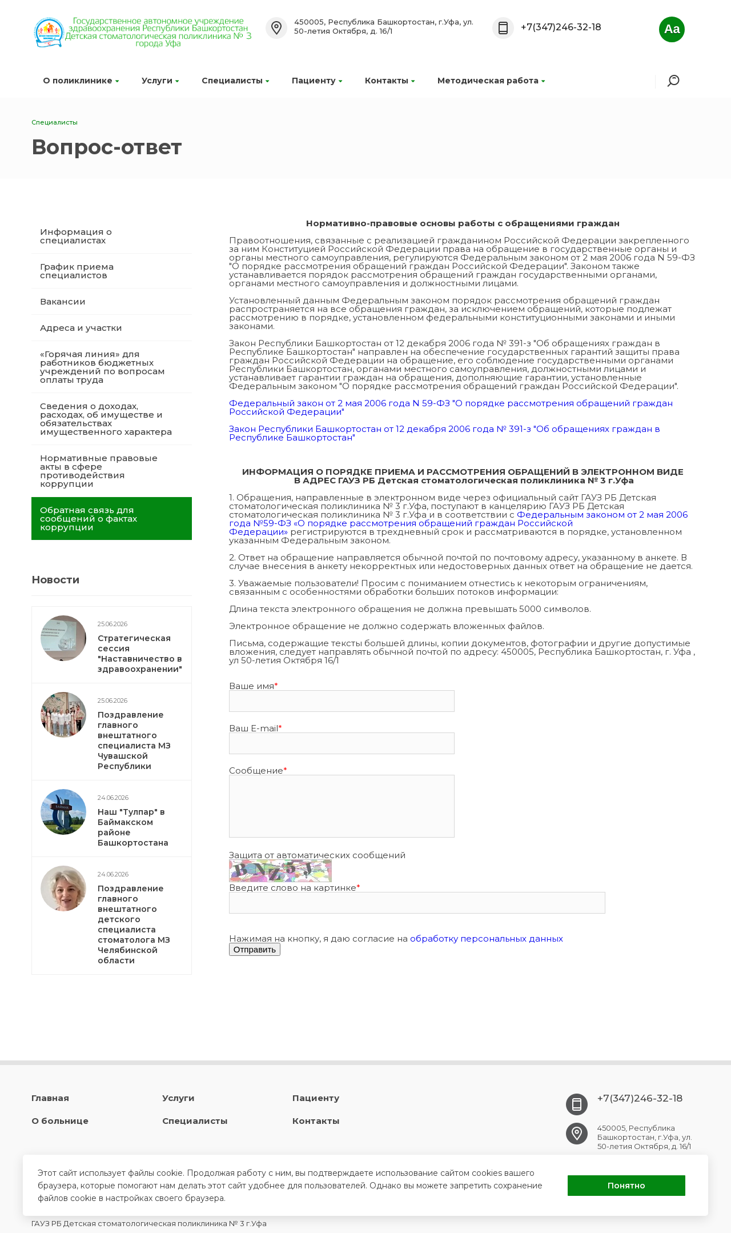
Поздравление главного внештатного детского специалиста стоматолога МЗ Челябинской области (134, 924)
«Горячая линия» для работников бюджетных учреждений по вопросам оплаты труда (102, 367)
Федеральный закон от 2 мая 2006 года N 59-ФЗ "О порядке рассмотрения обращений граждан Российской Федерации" (451, 407)
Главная (50, 1097)
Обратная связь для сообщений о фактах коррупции (88, 519)
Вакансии (63, 301)
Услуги (160, 80)
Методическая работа (491, 80)
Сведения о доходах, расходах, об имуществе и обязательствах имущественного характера (106, 419)
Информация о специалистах (76, 236)
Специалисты (235, 80)
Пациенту (317, 80)
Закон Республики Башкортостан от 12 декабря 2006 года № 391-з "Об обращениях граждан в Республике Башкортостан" (444, 433)
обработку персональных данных (486, 938)
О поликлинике (81, 80)
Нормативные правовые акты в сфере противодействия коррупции (99, 471)
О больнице (60, 1120)
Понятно (626, 1185)
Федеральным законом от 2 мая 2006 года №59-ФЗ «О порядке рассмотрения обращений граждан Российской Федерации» (458, 523)
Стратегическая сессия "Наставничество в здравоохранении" (140, 653)
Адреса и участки (81, 327)
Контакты (390, 80)
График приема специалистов (77, 271)
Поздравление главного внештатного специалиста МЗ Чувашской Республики (134, 740)
